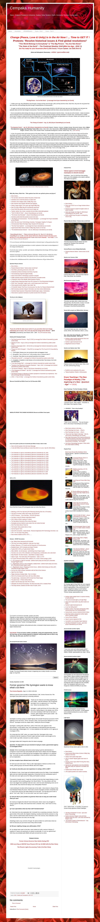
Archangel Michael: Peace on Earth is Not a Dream (80, 458)
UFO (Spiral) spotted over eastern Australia (76, 771)
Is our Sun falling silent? (71, 607)
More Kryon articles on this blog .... (74, 428)
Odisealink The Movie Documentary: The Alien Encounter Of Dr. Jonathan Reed (31, 583)
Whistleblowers (27, 31)
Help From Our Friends (17, 572)
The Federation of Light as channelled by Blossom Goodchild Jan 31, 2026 (29, 462)
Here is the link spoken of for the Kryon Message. (23, 446)
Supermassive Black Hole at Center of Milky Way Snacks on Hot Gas (34, 186)
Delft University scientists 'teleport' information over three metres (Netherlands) (30, 289)
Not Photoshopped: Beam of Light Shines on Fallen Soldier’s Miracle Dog (81, 528)
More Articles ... (15, 196)
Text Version (76, 130)
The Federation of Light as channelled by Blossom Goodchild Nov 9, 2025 (29, 471)
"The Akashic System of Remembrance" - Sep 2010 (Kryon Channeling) (76, 821)
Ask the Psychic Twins (16, 529)
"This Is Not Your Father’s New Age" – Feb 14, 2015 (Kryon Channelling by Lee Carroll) (76, 434)
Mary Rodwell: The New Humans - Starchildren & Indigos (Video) (27, 554)
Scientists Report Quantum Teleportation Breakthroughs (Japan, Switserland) (30, 291)
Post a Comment (16, 903)
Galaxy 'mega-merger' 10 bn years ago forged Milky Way (25, 205)
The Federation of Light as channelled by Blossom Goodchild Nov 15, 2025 (30, 470)
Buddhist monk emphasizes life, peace (75, 370)
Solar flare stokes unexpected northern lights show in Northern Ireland (76, 614)
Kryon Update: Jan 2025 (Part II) (69, 48)
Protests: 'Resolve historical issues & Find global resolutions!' (50, 40)
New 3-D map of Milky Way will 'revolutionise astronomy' (25, 207)
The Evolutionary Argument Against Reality (21, 273)
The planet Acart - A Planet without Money (21, 580)
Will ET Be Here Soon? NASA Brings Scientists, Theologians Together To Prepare (31, 222)
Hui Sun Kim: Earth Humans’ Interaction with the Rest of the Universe (28, 570)
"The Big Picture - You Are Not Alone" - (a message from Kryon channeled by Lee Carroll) (50, 100)
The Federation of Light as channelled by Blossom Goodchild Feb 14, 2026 (29, 460)
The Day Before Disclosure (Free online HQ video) (23, 521)
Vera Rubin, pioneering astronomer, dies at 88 (22, 270)
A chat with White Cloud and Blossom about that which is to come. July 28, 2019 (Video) (33, 448)
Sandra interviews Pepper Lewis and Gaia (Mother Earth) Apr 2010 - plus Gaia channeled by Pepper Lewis (77, 817)
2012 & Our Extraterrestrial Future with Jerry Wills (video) (25, 576)
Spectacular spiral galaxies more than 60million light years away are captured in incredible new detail (77, 766)
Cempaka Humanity (27, 8)
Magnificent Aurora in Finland (72, 343)
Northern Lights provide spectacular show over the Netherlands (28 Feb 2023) (77, 339)
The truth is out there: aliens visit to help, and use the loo (25, 513)
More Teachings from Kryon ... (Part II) (74, 430)
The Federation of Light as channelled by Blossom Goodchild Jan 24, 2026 (29, 464)
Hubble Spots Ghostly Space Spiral (74, 769)
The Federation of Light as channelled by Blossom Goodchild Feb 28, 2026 (29, 458)
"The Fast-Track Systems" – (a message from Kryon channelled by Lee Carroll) (31, 226)
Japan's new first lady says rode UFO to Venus (22, 581)
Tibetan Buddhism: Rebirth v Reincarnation (76, 372)
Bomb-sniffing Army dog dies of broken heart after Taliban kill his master (81, 493)
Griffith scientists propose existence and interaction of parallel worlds (28, 277)
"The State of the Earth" (28, 46)
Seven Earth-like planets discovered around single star (24, 209)
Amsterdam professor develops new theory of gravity (24, 272)
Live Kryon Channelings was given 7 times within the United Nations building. (77, 444)
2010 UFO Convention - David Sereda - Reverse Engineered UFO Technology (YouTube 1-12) (34, 530)
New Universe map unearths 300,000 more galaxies (24, 203)
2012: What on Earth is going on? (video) (21, 519)
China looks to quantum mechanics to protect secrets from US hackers (28, 292)
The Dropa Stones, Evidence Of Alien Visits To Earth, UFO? (26, 585)
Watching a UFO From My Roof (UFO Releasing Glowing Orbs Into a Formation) (31, 511)
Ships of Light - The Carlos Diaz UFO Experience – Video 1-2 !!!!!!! (27, 556)
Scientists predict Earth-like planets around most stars (24, 217)
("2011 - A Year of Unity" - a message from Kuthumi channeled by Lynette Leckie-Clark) (33, 377)
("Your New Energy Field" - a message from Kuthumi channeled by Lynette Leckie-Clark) (33, 363)
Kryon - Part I (39, 31)
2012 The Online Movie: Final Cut (19, 525)
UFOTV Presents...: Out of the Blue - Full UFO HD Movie (25, 515)
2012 (15, 895)
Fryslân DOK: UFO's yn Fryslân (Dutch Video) (22, 549)
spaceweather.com (63, 52)
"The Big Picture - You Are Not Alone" (65, 44)
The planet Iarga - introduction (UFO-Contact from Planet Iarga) (27, 578)
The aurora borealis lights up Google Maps (76, 600)
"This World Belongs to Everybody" (33, 44)
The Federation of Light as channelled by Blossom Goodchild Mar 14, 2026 (29, 456)
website (53, 52)
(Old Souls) (53, 48)
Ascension (18, 31)
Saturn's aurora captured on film (73, 619)
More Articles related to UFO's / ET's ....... (21, 534)
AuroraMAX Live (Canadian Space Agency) (76, 621)
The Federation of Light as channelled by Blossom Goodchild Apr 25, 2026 (29, 452)
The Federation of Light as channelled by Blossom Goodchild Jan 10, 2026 (29, 466)
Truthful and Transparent (22, 895)
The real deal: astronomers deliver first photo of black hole (25, 197)
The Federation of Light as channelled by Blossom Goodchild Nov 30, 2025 (30, 468)
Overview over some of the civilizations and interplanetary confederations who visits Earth (33, 553)
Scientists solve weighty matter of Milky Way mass (23, 201)
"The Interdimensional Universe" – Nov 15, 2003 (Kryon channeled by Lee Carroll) (31, 229)
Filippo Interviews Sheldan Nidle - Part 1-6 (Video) (23, 574)
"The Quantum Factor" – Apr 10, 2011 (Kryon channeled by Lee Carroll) (29, 127)
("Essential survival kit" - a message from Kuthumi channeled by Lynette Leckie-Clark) (32, 358)
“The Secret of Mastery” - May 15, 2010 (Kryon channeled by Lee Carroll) (29, 368)
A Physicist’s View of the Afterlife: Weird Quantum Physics (25, 279)
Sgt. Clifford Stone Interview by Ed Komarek (22, 541)
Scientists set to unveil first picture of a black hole (23, 199)
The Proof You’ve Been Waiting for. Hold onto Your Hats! (25, 543)
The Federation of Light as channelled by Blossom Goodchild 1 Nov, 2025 (29, 473)
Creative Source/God (35, 237)
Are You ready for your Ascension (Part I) (34, 48)
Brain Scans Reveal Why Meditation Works (76, 452)
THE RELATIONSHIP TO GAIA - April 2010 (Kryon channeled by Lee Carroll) (76, 623)
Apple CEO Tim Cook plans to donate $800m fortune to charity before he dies (81, 504)
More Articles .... (15, 266)
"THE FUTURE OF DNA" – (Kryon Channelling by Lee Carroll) (26, 213)
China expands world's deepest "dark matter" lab (23, 285)
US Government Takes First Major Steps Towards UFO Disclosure (27, 224)
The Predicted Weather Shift (51, 46)
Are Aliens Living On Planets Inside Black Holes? (23, 517)
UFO (29, 895)
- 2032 (72, 46)
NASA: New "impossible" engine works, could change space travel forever (29, 283)
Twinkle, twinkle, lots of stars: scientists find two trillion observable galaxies (29, 211)
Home (10, 31)
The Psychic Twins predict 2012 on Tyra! (21, 527)
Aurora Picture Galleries (71, 617)
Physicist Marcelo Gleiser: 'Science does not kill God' (24, 268)
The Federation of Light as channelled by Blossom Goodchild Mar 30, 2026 (29, 454)
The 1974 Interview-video (44, 332)
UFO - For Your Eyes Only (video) (19, 532)
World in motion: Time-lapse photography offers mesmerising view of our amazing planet (77, 609)
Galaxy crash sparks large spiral (73, 756)
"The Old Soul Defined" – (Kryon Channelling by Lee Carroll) (81, 549)
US (32, 895)
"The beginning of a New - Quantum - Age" (76, 382)
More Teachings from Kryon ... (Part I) (74, 432)
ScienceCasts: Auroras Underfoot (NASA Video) (77, 612)
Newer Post (13, 906)
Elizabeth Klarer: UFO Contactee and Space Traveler (24, 547)
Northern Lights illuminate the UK (73, 342)
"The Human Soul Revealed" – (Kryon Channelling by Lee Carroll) (27, 215)
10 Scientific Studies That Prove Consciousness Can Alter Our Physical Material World (32, 287)
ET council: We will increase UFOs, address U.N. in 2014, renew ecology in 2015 (31, 558)
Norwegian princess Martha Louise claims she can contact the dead (28, 523)
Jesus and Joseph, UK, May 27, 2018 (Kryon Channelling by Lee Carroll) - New (76, 212)
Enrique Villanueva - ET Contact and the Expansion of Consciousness (28, 545)
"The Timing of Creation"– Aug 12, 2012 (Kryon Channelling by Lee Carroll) (50, 122)
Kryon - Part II (50, 31)
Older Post (55, 906)
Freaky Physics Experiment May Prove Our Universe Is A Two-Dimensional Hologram (32, 281)
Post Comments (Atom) (22, 909)
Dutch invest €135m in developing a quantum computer (25, 275)
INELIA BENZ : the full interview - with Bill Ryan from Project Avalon (28, 551)
